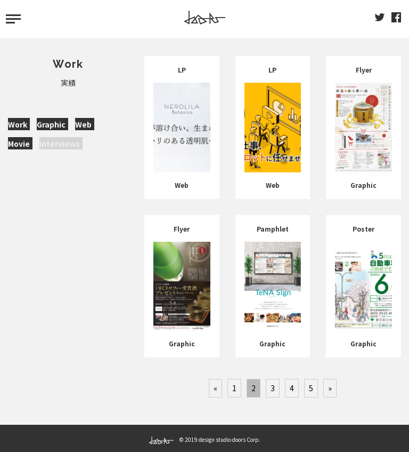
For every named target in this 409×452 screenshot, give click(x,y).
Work (17, 124)
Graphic (51, 124)
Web (83, 124)
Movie (19, 143)
